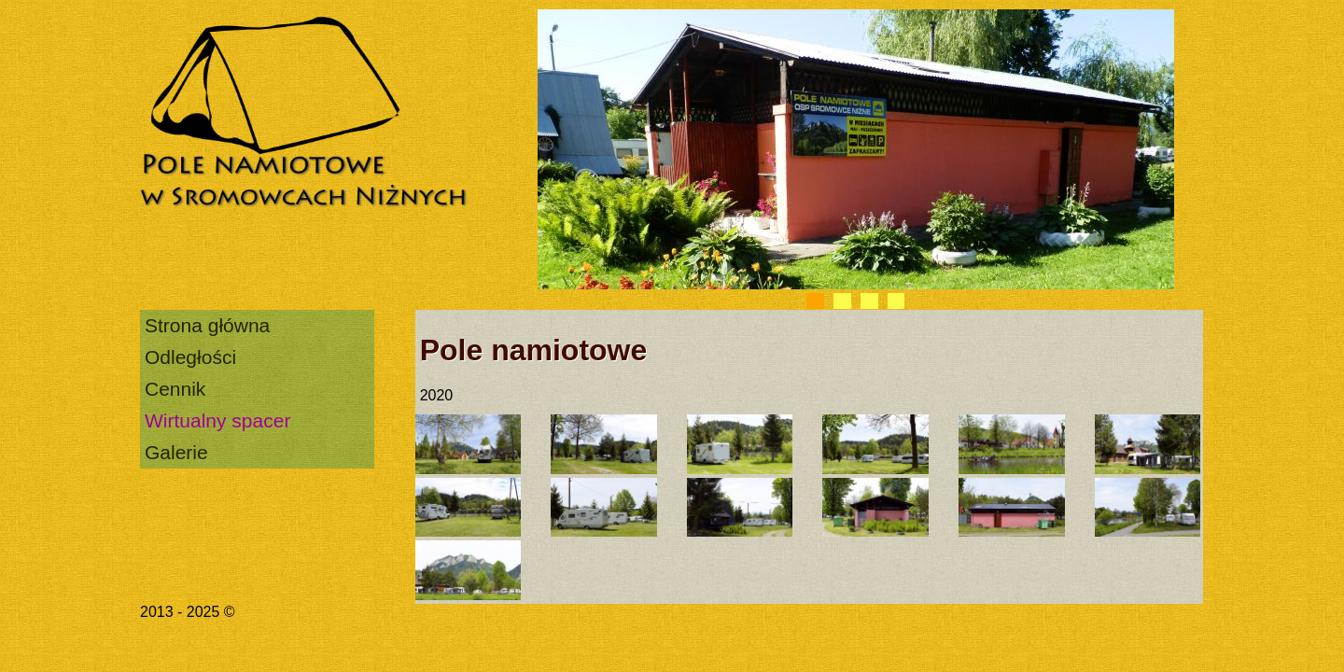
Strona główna (207, 325)
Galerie (176, 452)
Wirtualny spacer (217, 420)
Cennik (175, 388)
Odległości (190, 357)
